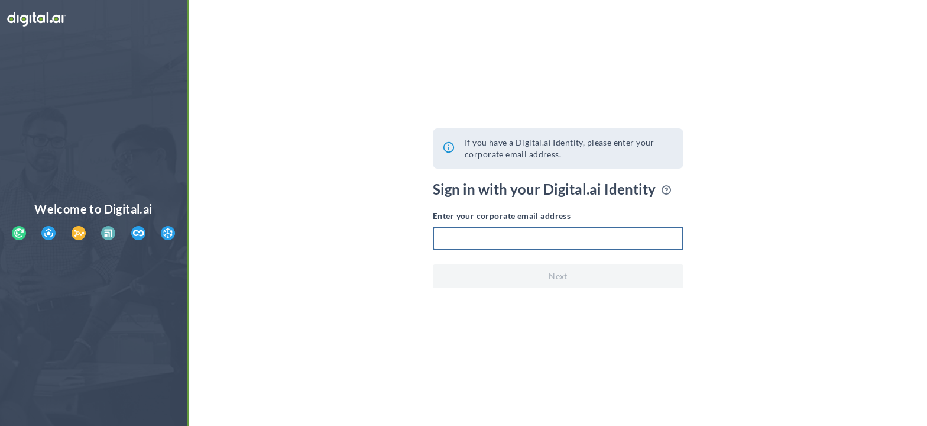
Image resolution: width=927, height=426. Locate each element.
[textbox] (558, 238)
